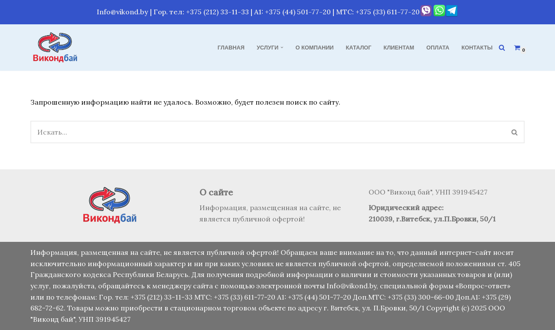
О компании (315, 47)
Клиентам (399, 47)
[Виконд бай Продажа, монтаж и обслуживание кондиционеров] (56, 47)
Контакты (477, 47)
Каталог (359, 47)
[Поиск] (502, 47)
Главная (231, 47)
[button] (282, 47)
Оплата (437, 47)
